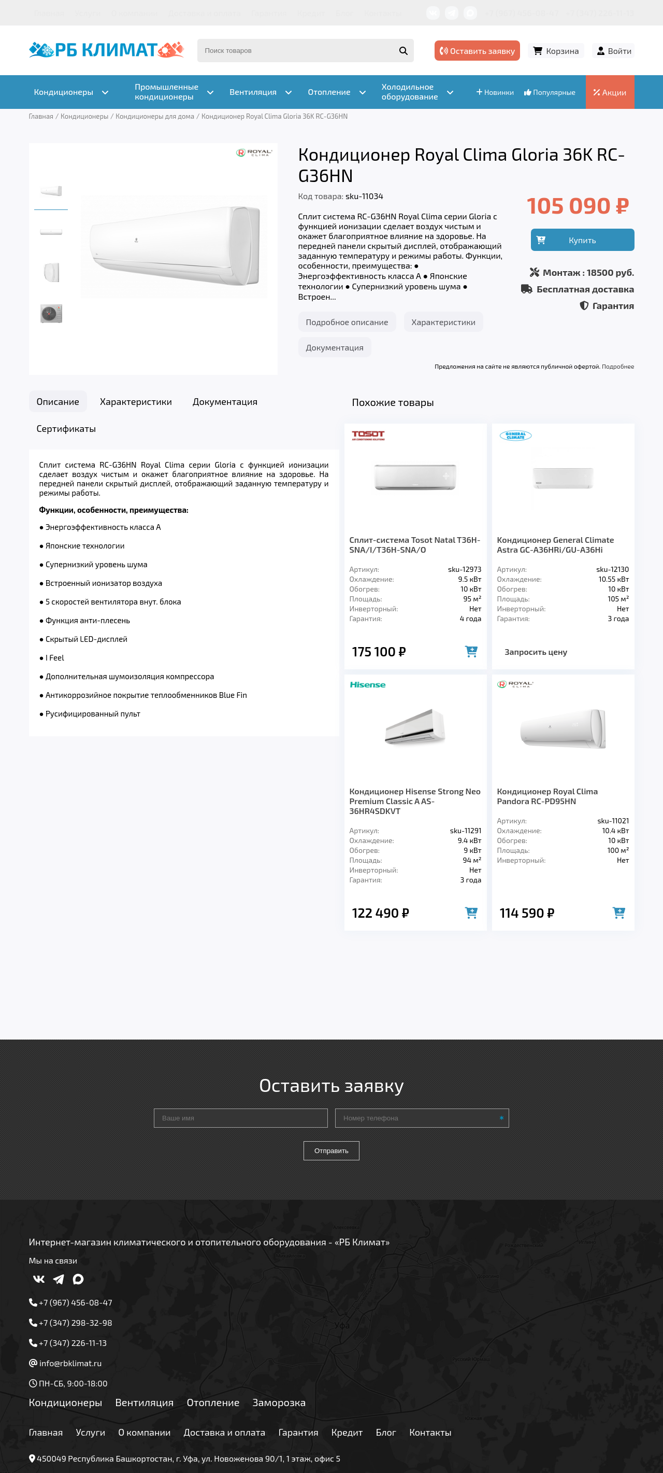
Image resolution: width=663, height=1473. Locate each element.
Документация (335, 347)
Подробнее (618, 366)
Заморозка (279, 1324)
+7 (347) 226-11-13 (600, 13)
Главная (49, 13)
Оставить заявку (477, 50)
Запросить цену (536, 651)
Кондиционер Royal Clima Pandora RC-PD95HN (547, 796)
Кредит (311, 13)
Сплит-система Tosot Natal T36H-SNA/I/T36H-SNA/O (415, 544)
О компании (134, 13)
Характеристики (444, 322)
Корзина (562, 50)
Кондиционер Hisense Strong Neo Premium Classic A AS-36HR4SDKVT (415, 801)
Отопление (212, 1324)
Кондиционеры (66, 1324)
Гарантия (269, 13)
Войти (620, 50)
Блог (345, 13)
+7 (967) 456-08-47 (522, 13)
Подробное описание (347, 322)
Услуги (88, 13)
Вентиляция (144, 1324)
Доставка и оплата (204, 13)
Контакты (383, 13)
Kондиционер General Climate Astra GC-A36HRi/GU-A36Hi (555, 544)
